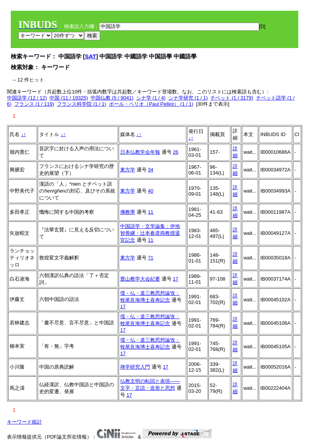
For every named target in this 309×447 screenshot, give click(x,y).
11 (150, 212)
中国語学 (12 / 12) (27, 98)
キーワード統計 (24, 422)
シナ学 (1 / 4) (151, 98)
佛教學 (127, 212)
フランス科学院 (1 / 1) (81, 104)
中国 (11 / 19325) (69, 98)
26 (175, 152)
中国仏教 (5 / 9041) (112, 98)
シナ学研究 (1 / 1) (188, 98)
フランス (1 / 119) (34, 104)
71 (150, 258)
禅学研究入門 (135, 367)
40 (150, 191)
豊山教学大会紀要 (140, 279)
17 (175, 279)
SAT (90, 56)
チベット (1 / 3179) (231, 98)
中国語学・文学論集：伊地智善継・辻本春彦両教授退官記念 (150, 233)
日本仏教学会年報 (140, 152)
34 (150, 170)
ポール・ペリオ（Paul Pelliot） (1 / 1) (151, 104)
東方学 (127, 170)
